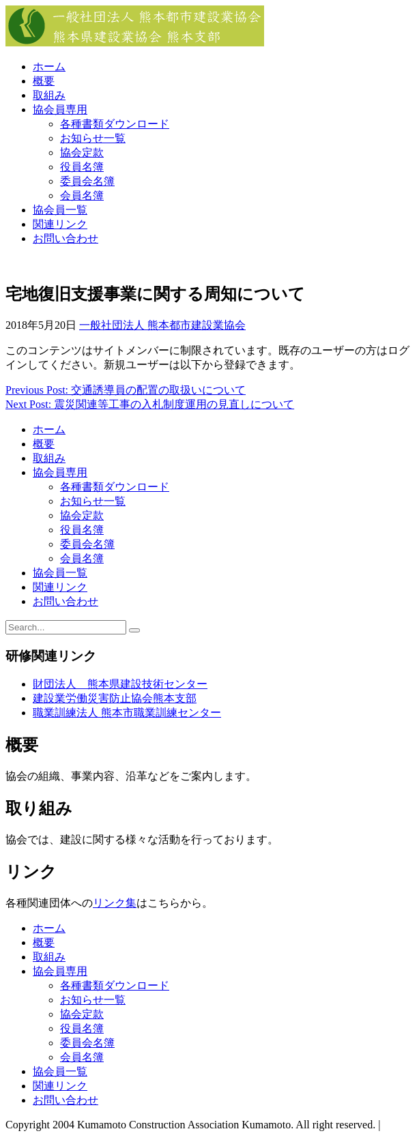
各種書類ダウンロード (114, 124)
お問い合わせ (65, 238)
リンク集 (114, 903)
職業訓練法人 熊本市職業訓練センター (127, 712)
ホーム (49, 66)
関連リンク (60, 224)
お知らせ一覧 (93, 138)
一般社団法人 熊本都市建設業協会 (162, 325)
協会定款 (82, 152)
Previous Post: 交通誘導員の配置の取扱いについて (125, 390)
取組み (49, 95)
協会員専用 (60, 109)
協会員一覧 (60, 210)
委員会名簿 (87, 181)
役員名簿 (82, 167)
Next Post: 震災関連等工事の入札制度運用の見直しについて (149, 404)
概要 (44, 81)
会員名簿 (82, 195)
